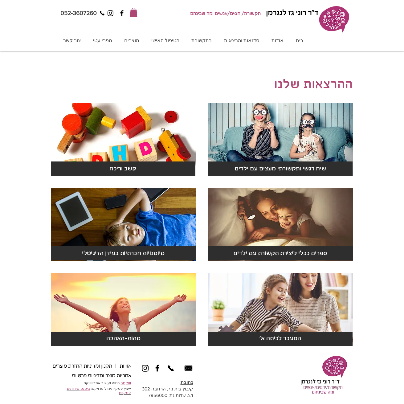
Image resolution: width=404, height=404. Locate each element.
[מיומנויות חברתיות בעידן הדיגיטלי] (123, 253)
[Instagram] (110, 13)
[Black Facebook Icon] (122, 13)
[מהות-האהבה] (123, 338)
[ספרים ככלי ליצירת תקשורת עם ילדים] (280, 253)
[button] (133, 12)
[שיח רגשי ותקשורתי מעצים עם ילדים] (280, 169)
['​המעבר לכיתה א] (280, 338)
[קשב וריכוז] (123, 169)
